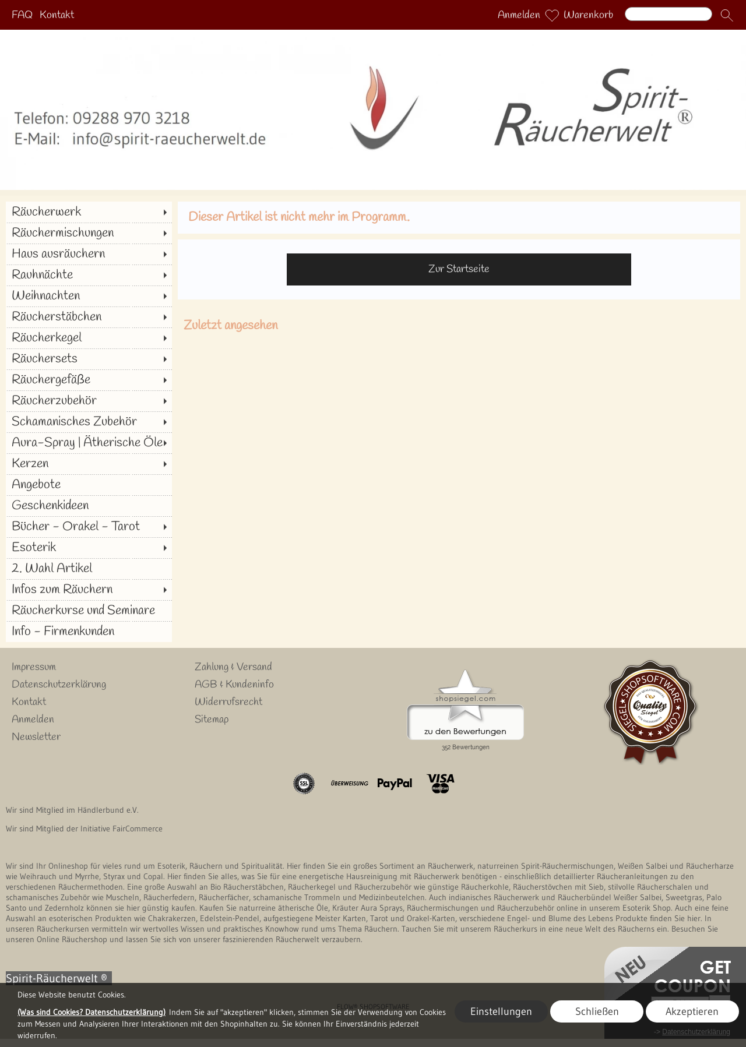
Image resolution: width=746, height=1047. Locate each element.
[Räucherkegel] (89, 337)
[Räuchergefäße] (89, 379)
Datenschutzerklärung (59, 685)
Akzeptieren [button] (692, 1011)
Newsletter (36, 737)
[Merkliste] (552, 15)
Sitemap (211, 720)
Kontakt (57, 15)
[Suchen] (668, 14)
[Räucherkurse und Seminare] (89, 610)
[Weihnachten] (89, 295)
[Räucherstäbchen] (89, 316)
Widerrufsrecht (228, 702)
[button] (726, 15)
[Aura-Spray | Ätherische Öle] (89, 442)
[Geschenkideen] (89, 505)
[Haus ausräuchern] (89, 254)
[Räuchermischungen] (89, 233)
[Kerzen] (89, 463)
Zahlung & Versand (233, 667)
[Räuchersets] (89, 358)
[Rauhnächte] (89, 275)
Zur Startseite (459, 269)
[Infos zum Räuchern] (89, 589)
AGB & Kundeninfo (234, 685)
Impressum (34, 667)
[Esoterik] (89, 547)
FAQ (22, 15)
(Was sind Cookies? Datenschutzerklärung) (91, 1012)
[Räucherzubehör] (89, 400)
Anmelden (519, 15)
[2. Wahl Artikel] (89, 568)
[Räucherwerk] (89, 212)
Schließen (597, 1011)
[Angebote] (89, 484)
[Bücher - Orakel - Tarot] (89, 526)
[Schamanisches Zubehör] (89, 421)
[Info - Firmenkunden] (89, 631)
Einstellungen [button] (501, 1011)
